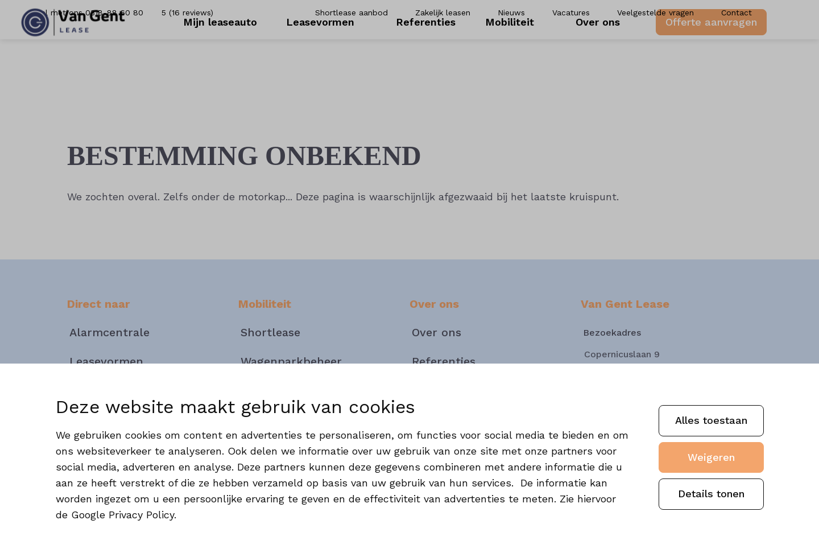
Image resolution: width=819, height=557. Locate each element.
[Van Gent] (88, 57)
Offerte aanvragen (696, 56)
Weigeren (711, 457)
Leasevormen (335, 57)
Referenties (429, 57)
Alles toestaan (711, 420)
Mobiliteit (512, 57)
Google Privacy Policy (122, 515)
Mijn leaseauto (235, 57)
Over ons (588, 57)
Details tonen (711, 494)
